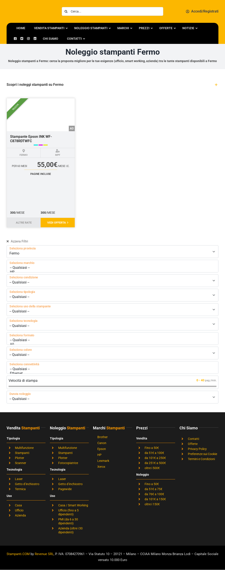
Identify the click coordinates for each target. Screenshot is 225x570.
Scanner (20, 463)
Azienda (20, 515)
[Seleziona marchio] (112, 266)
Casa (18, 505)
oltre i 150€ (152, 504)
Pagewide (65, 489)
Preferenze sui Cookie (202, 454)
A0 (112, 344)
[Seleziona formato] (112, 338)
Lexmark (103, 460)
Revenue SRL (44, 554)
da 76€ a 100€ (154, 494)
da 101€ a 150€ (155, 499)
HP (112, 272)
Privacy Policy (197, 449)
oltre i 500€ (152, 468)
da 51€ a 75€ (153, 489)
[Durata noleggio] (112, 397)
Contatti (193, 439)
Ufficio (19, 510)
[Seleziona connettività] (112, 367)
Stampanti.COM (18, 554)
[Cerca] (66, 11)
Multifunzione (24, 448)
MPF (57, 155)
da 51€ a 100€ (154, 453)
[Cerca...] (112, 11)
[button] (112, 84)
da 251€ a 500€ (155, 463)
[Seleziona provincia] (112, 251)
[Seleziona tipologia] (112, 295)
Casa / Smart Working (73, 505)
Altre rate (24, 222)
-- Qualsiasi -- (112, 267)
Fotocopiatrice (68, 463)
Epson (101, 449)
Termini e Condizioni (201, 459)
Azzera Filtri (17, 241)
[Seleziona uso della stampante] (112, 309)
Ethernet (112, 373)
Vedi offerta (57, 222)
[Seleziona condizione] (112, 280)
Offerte (193, 444)
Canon (101, 443)
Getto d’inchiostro (27, 484)
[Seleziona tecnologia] (112, 324)
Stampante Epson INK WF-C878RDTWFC (31, 138)
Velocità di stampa (23, 380)
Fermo (24, 155)
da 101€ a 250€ (155, 458)
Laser (19, 479)
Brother (102, 437)
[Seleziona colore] (112, 353)
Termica (20, 489)
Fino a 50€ (152, 448)
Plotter (19, 458)
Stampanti (22, 453)
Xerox (101, 466)
